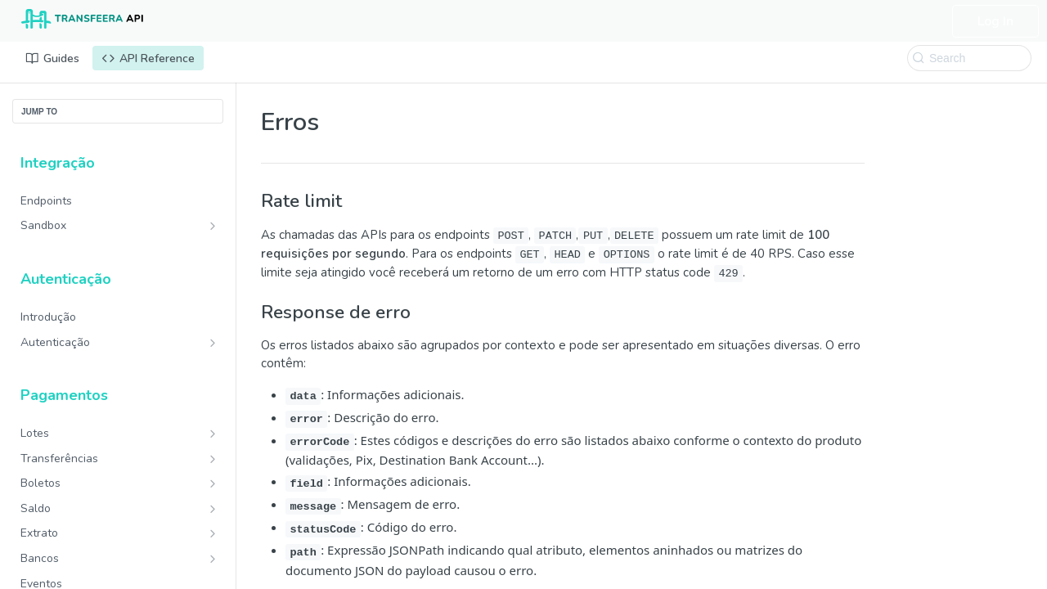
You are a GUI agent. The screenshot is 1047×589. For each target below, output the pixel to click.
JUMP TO (39, 111)
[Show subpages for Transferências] (212, 458)
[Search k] (969, 58)
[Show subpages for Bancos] (212, 558)
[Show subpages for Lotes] (212, 433)
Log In (995, 21)
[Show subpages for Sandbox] (212, 225)
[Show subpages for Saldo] (212, 508)
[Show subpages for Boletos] (212, 483)
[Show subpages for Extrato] (212, 533)
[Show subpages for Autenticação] (212, 342)
